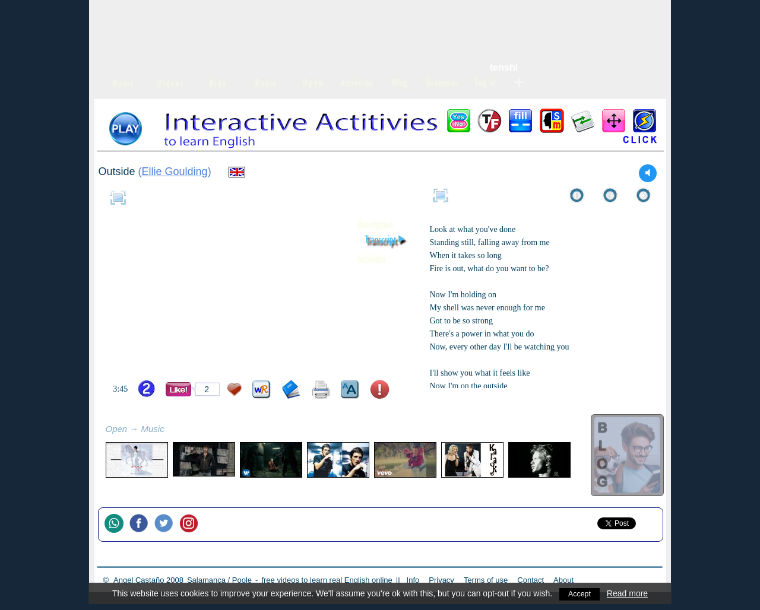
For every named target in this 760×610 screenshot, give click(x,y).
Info (413, 580)
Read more (628, 593)
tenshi (504, 67)
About (563, 580)
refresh (177, 430)
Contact (530, 580)
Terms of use (486, 580)
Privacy (441, 580)
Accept (580, 593)
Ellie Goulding (175, 171)
